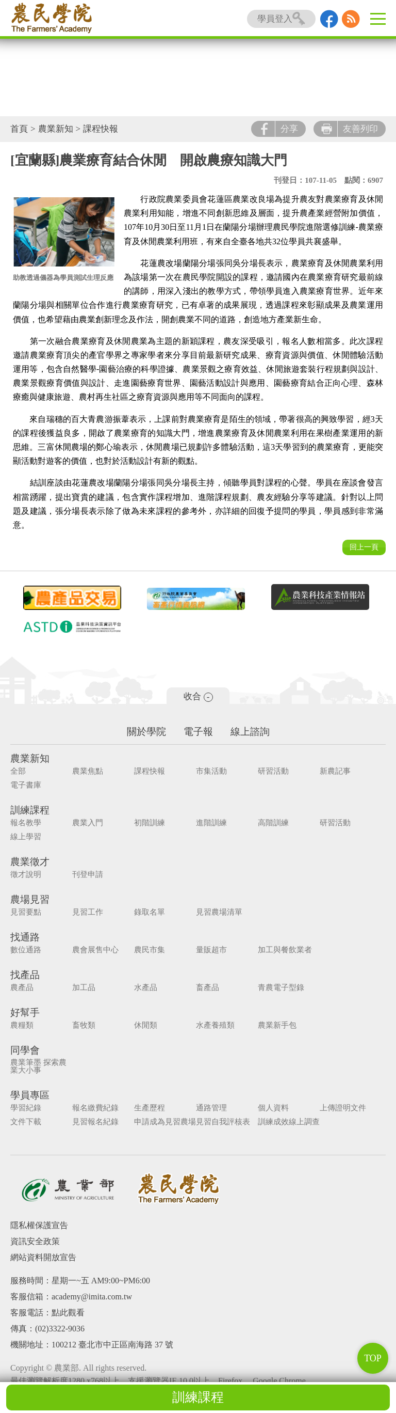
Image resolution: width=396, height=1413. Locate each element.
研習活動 (273, 771)
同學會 (25, 1050)
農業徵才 (30, 862)
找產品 (25, 975)
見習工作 (87, 912)
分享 (278, 129)
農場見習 (30, 899)
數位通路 (25, 950)
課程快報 (100, 129)
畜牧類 (83, 1025)
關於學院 (146, 731)
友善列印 (349, 129)
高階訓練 (273, 823)
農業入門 (87, 823)
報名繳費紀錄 (95, 1108)
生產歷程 (149, 1108)
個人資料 (273, 1108)
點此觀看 (68, 1312)
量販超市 (211, 950)
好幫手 (25, 1012)
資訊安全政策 (35, 1241)
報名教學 (25, 823)
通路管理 (211, 1108)
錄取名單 (149, 912)
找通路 (25, 937)
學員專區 (30, 1095)
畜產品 (207, 988)
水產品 (145, 988)
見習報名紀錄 (95, 1122)
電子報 (198, 731)
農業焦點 (87, 771)
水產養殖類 (215, 1025)
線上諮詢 (250, 731)
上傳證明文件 (343, 1108)
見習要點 (25, 912)
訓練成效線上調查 (289, 1122)
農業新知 (55, 129)
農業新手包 (277, 1025)
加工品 (83, 988)
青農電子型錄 (281, 988)
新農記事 (335, 771)
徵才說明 (25, 874)
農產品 (22, 988)
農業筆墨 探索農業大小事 (38, 1066)
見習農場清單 (219, 912)
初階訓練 (149, 823)
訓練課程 (198, 1397)
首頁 (19, 129)
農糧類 (22, 1025)
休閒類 (145, 1025)
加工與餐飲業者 (285, 950)
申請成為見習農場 (165, 1122)
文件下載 (25, 1122)
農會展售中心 (95, 950)
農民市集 (149, 950)
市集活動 (211, 771)
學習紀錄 (25, 1108)
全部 (18, 771)
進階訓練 (211, 823)
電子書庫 (25, 785)
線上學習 (25, 837)
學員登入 (281, 19)
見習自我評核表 (223, 1122)
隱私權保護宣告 (39, 1225)
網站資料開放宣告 (43, 1257)
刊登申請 (87, 874)
